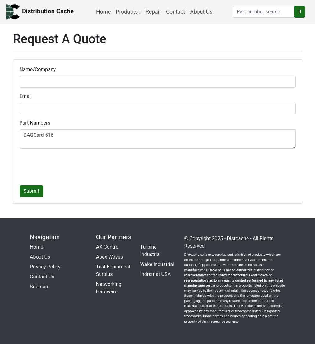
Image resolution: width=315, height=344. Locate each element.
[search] (264, 12)
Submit (31, 191)
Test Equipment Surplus (113, 270)
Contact (175, 12)
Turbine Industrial (150, 250)
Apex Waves (109, 257)
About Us (201, 12)
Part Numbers (35, 123)
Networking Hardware (109, 288)
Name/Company (38, 69)
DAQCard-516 (158, 139)
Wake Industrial (157, 264)
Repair (153, 12)
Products (128, 12)
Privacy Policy (45, 267)
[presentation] (67, 166)
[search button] (299, 12)
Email (26, 96)
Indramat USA (155, 274)
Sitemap (39, 287)
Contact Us (42, 277)
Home (103, 12)
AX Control (108, 247)
